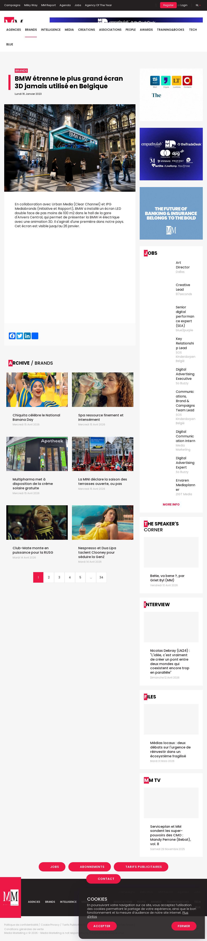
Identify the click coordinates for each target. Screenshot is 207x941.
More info (171, 504)
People (131, 30)
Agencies (13, 30)
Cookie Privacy (50, 924)
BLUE (9, 44)
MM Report (48, 5)
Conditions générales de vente (24, 929)
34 (101, 577)
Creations (86, 30)
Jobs (77, 5)
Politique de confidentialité (21, 924)
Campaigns (12, 5)
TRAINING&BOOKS (170, 30)
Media (69, 30)
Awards (146, 30)
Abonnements (92, 867)
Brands (31, 30)
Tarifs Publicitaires (143, 867)
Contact (106, 879)
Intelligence (51, 30)
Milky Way (30, 5)
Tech (193, 30)
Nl (197, 5)
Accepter (101, 926)
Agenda (65, 5)
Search (149, 5)
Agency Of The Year (98, 5)
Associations (110, 30)
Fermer (184, 926)
